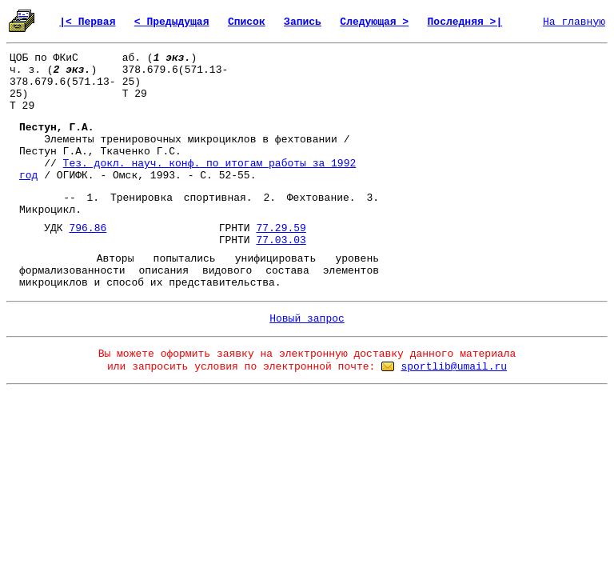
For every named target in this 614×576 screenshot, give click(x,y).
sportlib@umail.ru (454, 367)
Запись (302, 22)
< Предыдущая (171, 22)
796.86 (87, 228)
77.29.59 (280, 228)
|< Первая (87, 22)
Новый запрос (307, 319)
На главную (574, 22)
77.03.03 (280, 240)
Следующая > (374, 22)
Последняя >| (465, 22)
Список (246, 22)
